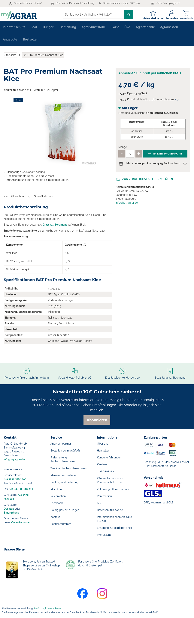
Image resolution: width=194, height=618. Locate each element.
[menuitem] (14, 29)
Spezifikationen (43, 198)
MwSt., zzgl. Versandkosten (48, 608)
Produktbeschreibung (17, 198)
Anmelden (169, 18)
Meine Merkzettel (150, 18)
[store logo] (21, 14)
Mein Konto (57, 489)
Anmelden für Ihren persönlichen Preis (149, 75)
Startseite (10, 57)
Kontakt (55, 516)
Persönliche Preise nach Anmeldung (75, 3)
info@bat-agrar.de (127, 204)
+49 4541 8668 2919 (21, 489)
